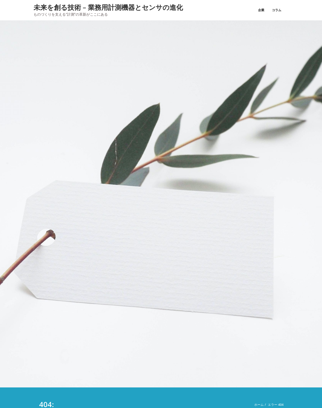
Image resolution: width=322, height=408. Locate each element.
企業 (261, 10)
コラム (276, 10)
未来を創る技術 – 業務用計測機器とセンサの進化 (108, 7)
